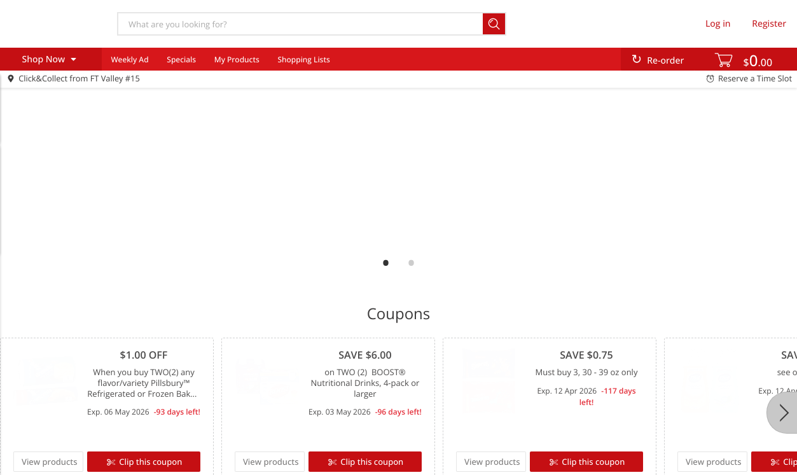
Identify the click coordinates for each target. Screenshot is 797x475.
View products (50, 461)
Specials (181, 59)
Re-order (665, 61)
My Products (237, 59)
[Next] (781, 413)
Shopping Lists (303, 59)
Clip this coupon (149, 461)
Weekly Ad (129, 59)
